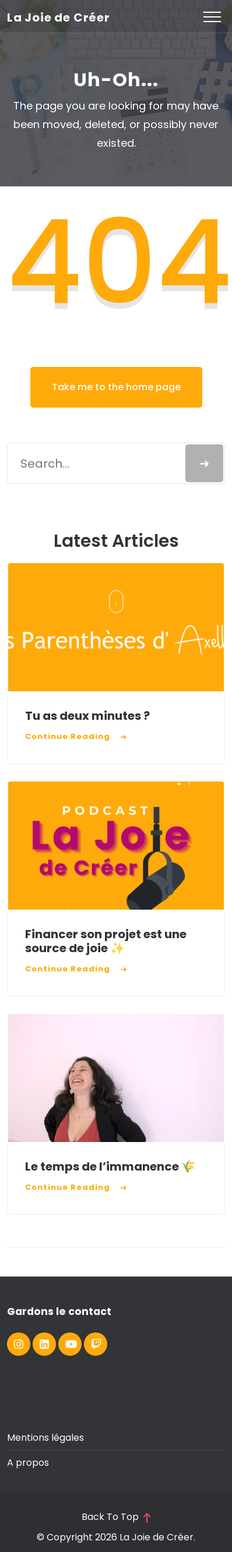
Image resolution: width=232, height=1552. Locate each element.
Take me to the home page (116, 387)
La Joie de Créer (58, 17)
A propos (28, 1462)
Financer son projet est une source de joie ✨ (106, 941)
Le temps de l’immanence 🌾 (110, 1166)
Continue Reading (67, 736)
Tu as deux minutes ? (88, 716)
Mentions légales (45, 1437)
